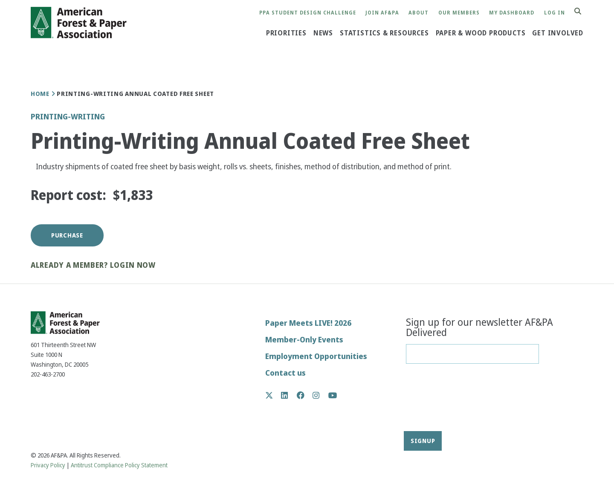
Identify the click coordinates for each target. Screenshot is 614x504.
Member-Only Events (304, 340)
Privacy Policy (48, 465)
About (418, 13)
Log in (554, 13)
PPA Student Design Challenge (307, 13)
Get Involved (557, 33)
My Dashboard (511, 13)
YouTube (332, 395)
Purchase (67, 235)
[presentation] (441, 400)
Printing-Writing (68, 117)
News (323, 33)
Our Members (459, 13)
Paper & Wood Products (481, 33)
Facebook (305, 395)
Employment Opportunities (316, 356)
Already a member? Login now (93, 265)
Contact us (285, 373)
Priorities (286, 33)
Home (40, 94)
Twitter (273, 395)
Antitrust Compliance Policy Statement (119, 465)
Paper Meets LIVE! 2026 (308, 323)
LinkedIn (289, 395)
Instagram (320, 395)
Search (582, 11)
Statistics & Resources (384, 33)
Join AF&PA (382, 13)
